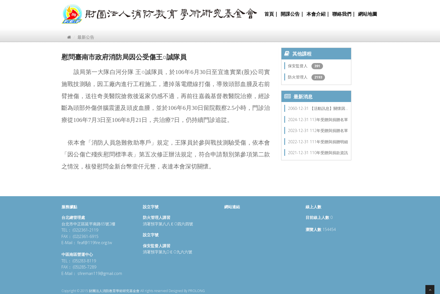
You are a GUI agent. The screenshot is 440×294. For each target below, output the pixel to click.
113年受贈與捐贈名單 (329, 119)
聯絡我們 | (343, 14)
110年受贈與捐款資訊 (329, 152)
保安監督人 (298, 65)
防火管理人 (298, 77)
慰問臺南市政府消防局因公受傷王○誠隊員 (124, 56)
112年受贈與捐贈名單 (329, 130)
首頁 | (271, 14)
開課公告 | (292, 14)
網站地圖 (367, 14)
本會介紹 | (317, 14)
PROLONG (196, 290)
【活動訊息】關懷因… (329, 108)
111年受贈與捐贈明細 (329, 141)
